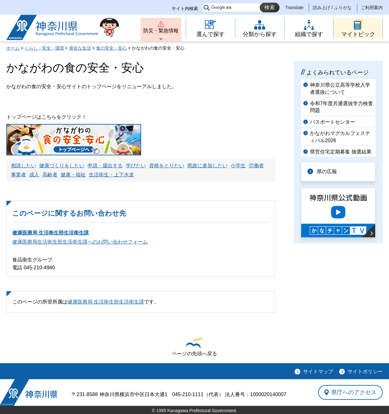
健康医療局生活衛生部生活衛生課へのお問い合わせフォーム (80, 242)
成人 (34, 174)
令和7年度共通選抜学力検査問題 (341, 107)
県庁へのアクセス (353, 392)
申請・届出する (105, 165)
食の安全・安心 (111, 48)
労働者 (256, 165)
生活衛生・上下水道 (111, 174)
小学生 (238, 165)
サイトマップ (318, 371)
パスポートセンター (332, 122)
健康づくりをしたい (61, 165)
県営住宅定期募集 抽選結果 (340, 151)
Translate (294, 7)
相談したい (23, 165)
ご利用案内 (372, 7)
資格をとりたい (166, 165)
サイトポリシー (365, 371)
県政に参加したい (207, 165)
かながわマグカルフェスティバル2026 (340, 137)
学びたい (136, 165)
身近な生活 (80, 48)
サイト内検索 (185, 8)
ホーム (12, 48)
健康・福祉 (73, 174)
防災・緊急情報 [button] (161, 30)
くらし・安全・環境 (44, 48)
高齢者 (49, 174)
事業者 (18, 174)
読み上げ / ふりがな (332, 7)
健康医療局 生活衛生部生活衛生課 (50, 232)
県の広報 (327, 171)
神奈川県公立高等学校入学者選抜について (340, 88)
